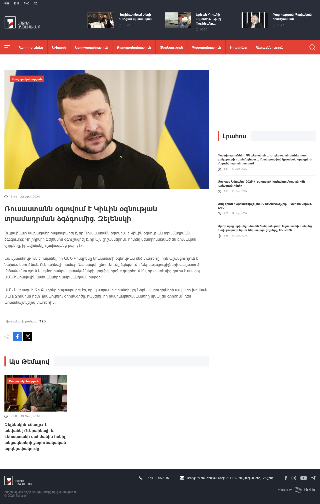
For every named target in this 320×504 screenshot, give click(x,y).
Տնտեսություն (171, 47)
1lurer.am (22, 495)
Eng (17, 3)
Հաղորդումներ (31, 47)
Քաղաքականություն (134, 47)
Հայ (7, 3)
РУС (26, 3)
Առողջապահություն (91, 47)
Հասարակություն (206, 47)
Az (35, 3)
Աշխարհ (59, 47)
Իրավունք (238, 47)
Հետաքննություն (270, 47)
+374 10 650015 (157, 478)
